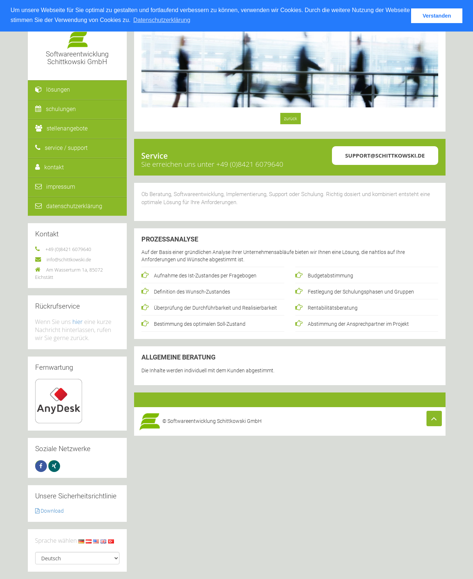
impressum (55, 186)
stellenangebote (61, 128)
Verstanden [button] (436, 16)
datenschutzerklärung (68, 206)
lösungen (52, 89)
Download (49, 511)
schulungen (55, 109)
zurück (290, 118)
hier (77, 322)
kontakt (49, 167)
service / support (61, 147)
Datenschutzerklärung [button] (162, 20)
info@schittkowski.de (69, 259)
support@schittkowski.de (385, 155)
